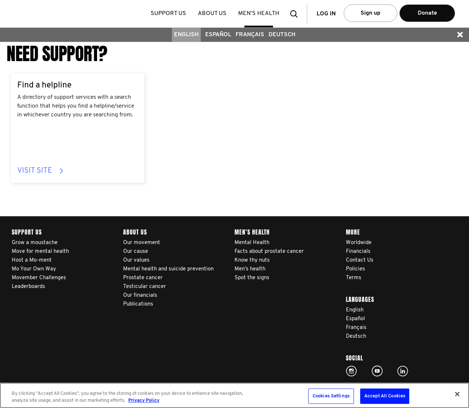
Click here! (351, 371)
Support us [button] (168, 13)
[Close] (457, 394)
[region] (234, 395)
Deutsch (282, 35)
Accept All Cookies (384, 396)
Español (218, 35)
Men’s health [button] (258, 13)
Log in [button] (326, 14)
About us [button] (212, 13)
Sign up (370, 13)
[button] (296, 13)
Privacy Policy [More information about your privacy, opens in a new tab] (143, 400)
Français (250, 35)
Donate (427, 13)
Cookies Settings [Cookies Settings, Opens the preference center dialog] (331, 396)
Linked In (402, 371)
